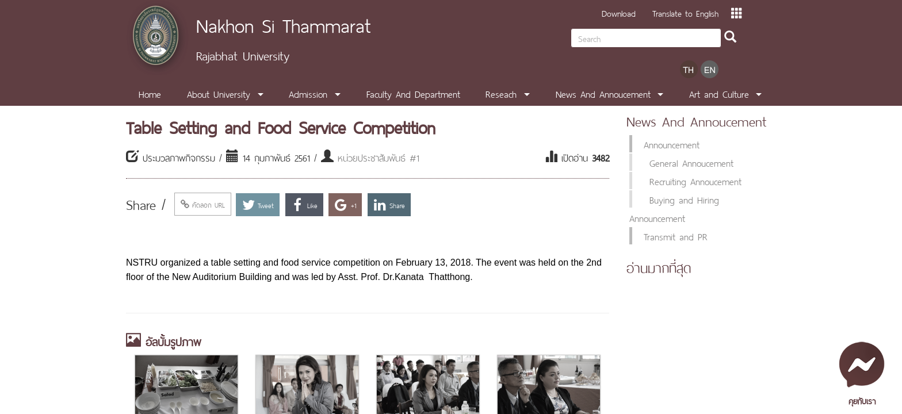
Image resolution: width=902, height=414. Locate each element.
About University (218, 93)
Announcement (672, 143)
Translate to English (685, 12)
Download (619, 12)
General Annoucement (691, 162)
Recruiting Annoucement (695, 180)
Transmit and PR (676, 235)
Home (150, 93)
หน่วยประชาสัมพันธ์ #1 (378, 157)
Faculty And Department (413, 93)
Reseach (501, 93)
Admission (308, 93)
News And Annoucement (603, 93)
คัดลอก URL (203, 204)
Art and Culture (719, 93)
